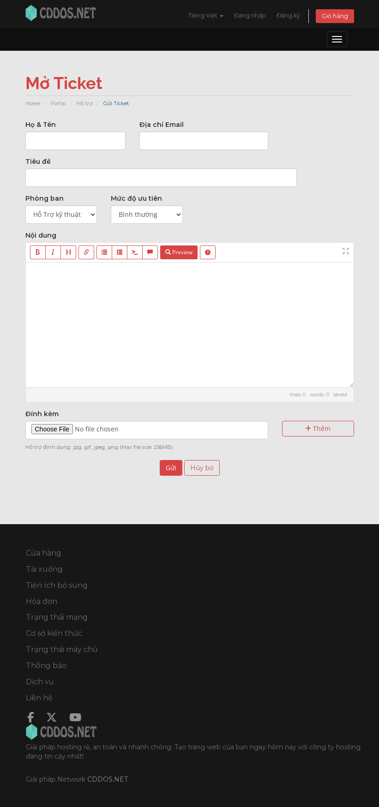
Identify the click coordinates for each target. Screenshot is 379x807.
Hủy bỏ (202, 468)
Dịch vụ (40, 681)
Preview (179, 252)
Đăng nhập (250, 15)
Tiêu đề (38, 161)
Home (32, 103)
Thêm (318, 428)
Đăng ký (288, 15)
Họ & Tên (40, 124)
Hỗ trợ (85, 103)
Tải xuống (44, 569)
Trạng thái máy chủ (62, 649)
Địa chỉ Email (161, 124)
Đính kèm (42, 414)
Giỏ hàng (335, 15)
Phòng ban (44, 198)
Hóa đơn (41, 601)
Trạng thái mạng (57, 617)
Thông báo (46, 665)
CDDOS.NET (107, 779)
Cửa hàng (43, 553)
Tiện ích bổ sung (57, 585)
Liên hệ (39, 697)
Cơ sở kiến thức (54, 633)
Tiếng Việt (205, 15)
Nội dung (40, 235)
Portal (58, 103)
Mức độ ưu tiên (136, 198)
